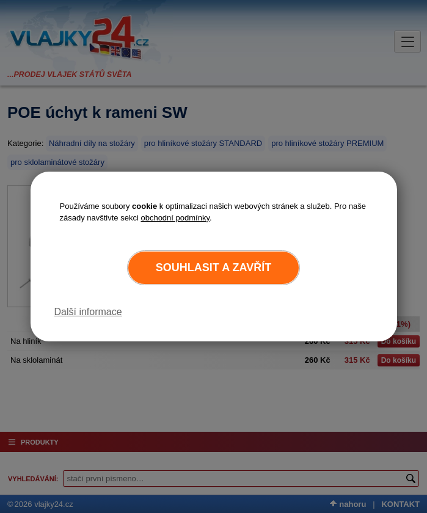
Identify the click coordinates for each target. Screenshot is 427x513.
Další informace (88, 312)
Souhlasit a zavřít (213, 267)
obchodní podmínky (175, 217)
